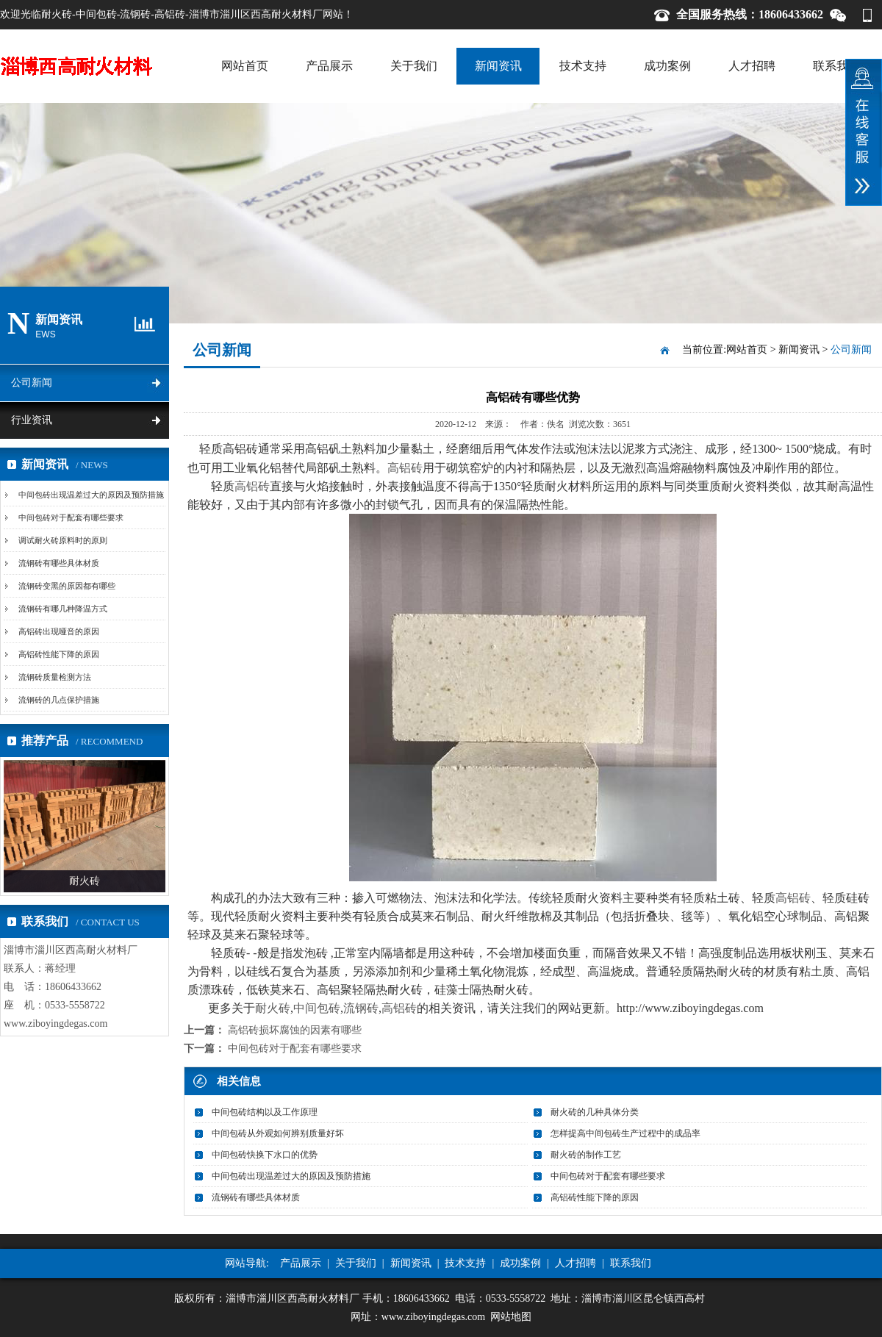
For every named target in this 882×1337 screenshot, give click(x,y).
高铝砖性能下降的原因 (58, 654)
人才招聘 (751, 66)
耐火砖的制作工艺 (586, 1155)
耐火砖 (272, 1008)
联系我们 (836, 66)
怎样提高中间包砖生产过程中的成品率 (625, 1133)
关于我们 (413, 66)
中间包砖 (316, 1008)
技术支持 (582, 66)
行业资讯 (31, 420)
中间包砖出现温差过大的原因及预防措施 (91, 494)
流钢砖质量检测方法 (54, 677)
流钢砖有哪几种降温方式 (62, 608)
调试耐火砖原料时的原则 (62, 540)
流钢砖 (361, 1008)
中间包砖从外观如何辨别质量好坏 (278, 1133)
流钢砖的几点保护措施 (58, 699)
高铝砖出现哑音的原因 (58, 631)
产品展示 (329, 66)
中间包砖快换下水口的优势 (265, 1155)
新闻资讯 (498, 66)
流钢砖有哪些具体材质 (58, 563)
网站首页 (244, 66)
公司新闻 (31, 382)
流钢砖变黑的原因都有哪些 (66, 585)
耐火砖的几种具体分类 (595, 1112)
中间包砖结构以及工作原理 (265, 1112)
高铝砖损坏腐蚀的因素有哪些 (295, 1030)
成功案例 (667, 66)
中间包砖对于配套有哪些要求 (70, 517)
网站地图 (510, 1316)
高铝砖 (405, 468)
